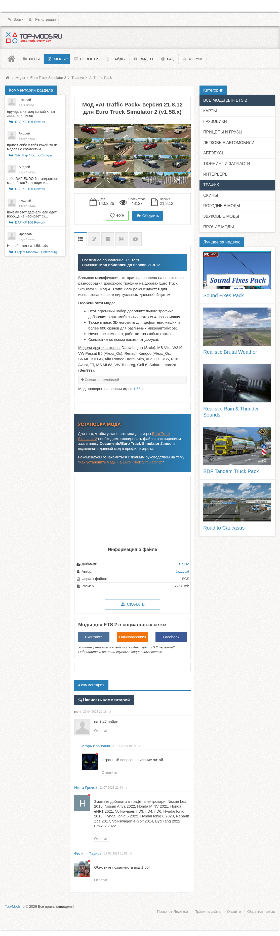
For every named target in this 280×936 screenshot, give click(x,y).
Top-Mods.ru (15, 906)
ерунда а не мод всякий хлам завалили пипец (31, 113)
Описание (80, 239)
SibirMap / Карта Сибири (33, 155)
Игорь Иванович (96, 745)
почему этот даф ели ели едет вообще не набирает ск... (32, 214)
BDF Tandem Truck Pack (231, 471)
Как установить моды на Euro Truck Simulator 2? (121, 462)
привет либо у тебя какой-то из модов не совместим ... (32, 147)
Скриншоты (121, 239)
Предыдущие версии (107, 239)
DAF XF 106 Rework (30, 122)
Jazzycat (182, 571)
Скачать (132, 604)
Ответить (101, 730)
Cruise (184, 564)
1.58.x (138, 389)
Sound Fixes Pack (223, 295)
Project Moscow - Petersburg (36, 252)
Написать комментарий (105, 699)
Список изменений (94, 239)
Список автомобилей (102, 380)
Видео (135, 239)
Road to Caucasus (224, 528)
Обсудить (147, 215)
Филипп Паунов (87, 853)
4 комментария (91, 685)
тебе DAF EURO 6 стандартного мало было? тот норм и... (33, 181)
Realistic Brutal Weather (230, 352)
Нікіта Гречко (85, 787)
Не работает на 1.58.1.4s (27, 246)
